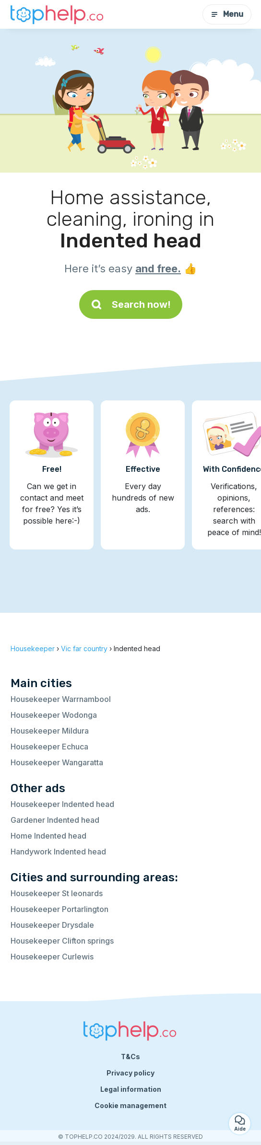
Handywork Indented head (58, 851)
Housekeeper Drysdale (52, 925)
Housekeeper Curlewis (52, 956)
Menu (227, 14)
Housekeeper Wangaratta (57, 762)
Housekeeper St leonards (57, 893)
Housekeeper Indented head (62, 804)
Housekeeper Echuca (49, 746)
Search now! (131, 304)
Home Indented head (48, 836)
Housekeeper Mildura (50, 731)
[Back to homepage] (58, 14)
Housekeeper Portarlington (59, 909)
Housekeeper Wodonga (54, 715)
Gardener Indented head (55, 820)
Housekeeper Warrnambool (61, 699)
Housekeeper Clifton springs (62, 941)
